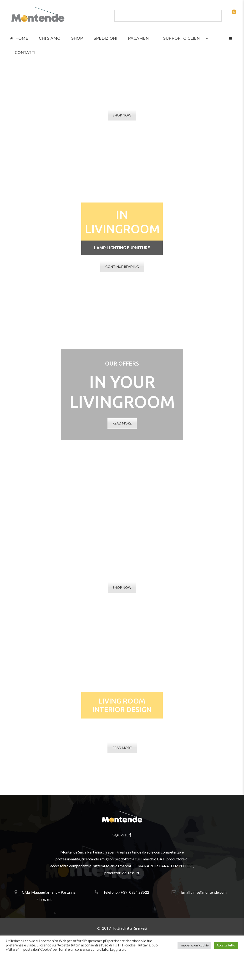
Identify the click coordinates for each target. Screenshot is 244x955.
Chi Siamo (50, 38)
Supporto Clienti (183, 38)
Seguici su (121, 835)
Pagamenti (140, 38)
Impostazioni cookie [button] (194, 945)
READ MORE (122, 423)
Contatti (25, 52)
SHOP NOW (122, 115)
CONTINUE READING (122, 267)
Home (19, 38)
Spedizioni (105, 38)
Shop (77, 38)
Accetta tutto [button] (226, 945)
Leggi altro (118, 949)
